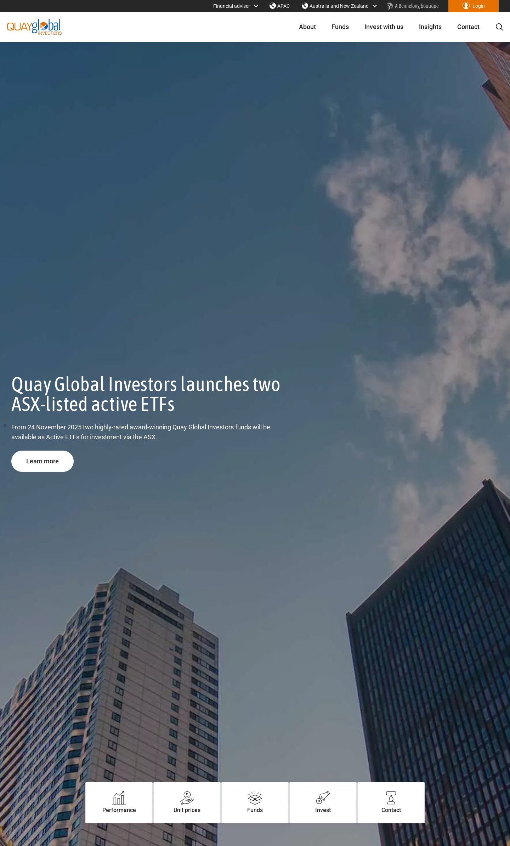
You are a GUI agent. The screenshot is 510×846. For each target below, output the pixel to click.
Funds (336, 26)
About (303, 26)
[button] (473, 6)
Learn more (50, 461)
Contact (464, 26)
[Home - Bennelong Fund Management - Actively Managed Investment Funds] (412, 6)
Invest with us (379, 26)
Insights (426, 26)
